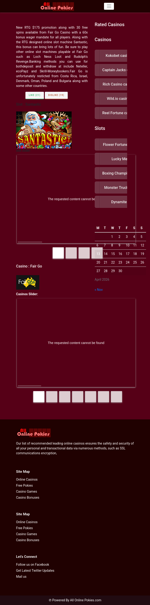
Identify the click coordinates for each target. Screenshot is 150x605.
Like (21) (34, 95)
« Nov (99, 290)
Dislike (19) (56, 95)
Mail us (21, 576)
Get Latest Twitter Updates (35, 570)
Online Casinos (27, 479)
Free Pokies (24, 485)
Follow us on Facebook (32, 564)
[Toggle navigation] (109, 6)
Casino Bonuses (28, 497)
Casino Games (26, 491)
